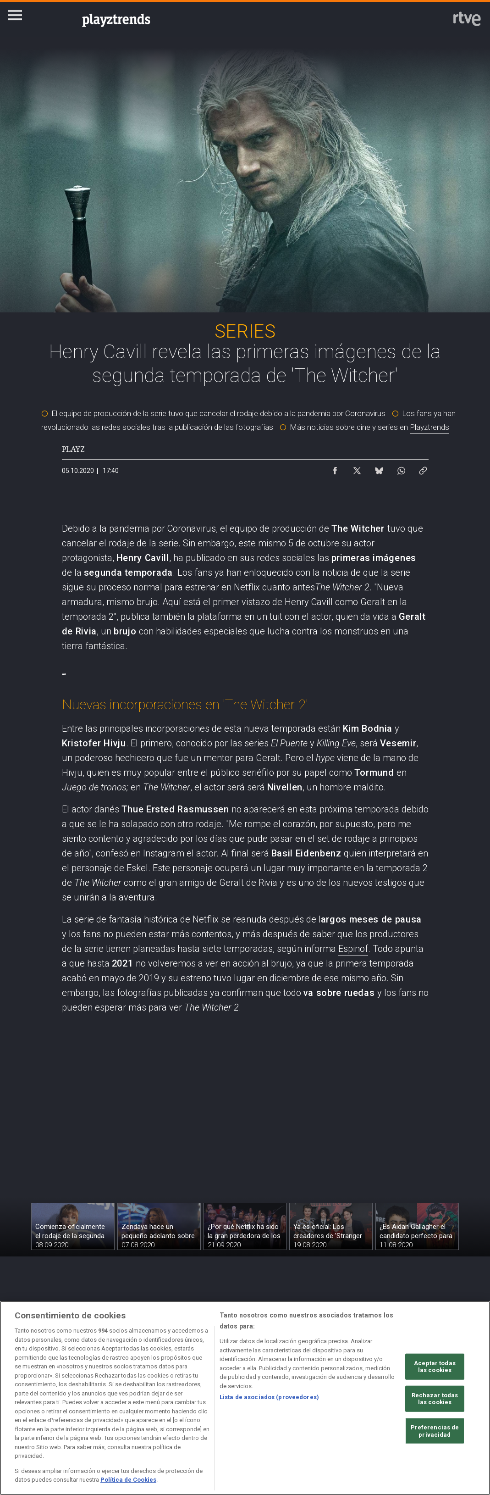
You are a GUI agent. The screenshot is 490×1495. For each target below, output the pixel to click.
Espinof (353, 948)
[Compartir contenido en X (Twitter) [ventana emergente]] (357, 468)
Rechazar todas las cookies (435, 1399)
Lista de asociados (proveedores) (269, 1397)
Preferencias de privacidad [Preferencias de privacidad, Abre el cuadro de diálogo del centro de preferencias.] (435, 1431)
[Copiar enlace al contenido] (423, 468)
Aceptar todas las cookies (435, 1366)
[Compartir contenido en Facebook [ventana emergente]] (335, 468)
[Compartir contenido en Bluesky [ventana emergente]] (379, 468)
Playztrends (429, 427)
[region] (245, 1398)
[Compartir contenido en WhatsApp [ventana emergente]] (401, 468)
